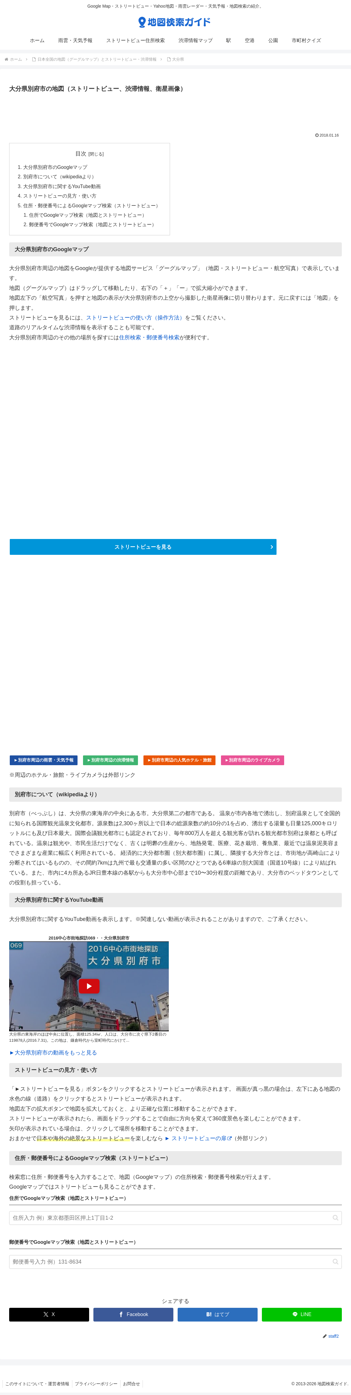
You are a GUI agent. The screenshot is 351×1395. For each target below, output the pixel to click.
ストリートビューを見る (143, 549)
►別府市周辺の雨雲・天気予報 (44, 762)
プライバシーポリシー (97, 1385)
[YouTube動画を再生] (89, 988)
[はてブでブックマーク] (218, 1317)
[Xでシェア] (49, 1317)
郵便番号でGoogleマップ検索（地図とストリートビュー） (93, 226)
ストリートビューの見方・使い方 (59, 197)
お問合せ (134, 1385)
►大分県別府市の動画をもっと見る (53, 1055)
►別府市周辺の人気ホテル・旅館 (179, 762)
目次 (81, 154)
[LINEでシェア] (302, 1317)
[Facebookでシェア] (133, 1317)
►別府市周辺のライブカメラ (252, 762)
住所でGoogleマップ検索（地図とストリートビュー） (88, 216)
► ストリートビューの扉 (198, 1141)
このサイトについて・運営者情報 (38, 1385)
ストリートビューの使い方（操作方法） (135, 320)
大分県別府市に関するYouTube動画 (62, 187)
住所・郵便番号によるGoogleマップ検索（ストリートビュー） (92, 207)
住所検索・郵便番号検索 (149, 340)
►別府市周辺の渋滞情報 (110, 762)
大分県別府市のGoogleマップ (55, 167)
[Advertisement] (175, 111)
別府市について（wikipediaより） (60, 177)
